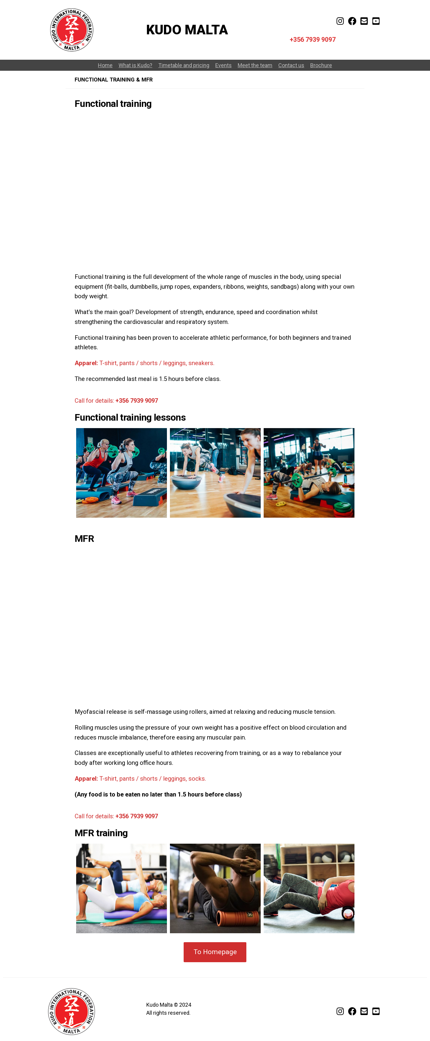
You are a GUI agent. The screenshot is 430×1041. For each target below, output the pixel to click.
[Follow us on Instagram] (340, 1012)
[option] (121, 473)
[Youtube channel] (376, 22)
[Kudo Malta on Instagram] (340, 22)
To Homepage (215, 952)
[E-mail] (364, 22)
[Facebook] (352, 22)
